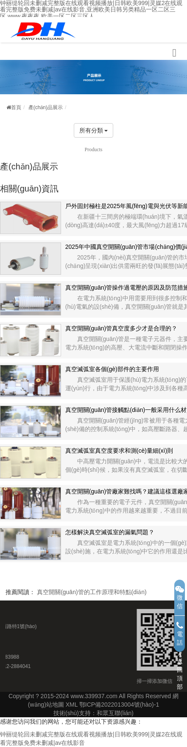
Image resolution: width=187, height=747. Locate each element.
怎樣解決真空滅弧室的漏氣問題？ (109, 532)
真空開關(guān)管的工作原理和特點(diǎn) (91, 592)
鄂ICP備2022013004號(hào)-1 (119, 704)
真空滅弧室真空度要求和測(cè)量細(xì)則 (119, 450)
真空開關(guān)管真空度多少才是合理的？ (121, 328)
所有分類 (93, 130)
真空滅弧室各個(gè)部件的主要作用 (112, 369)
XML (72, 704)
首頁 (13, 107)
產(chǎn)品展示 (45, 107)
